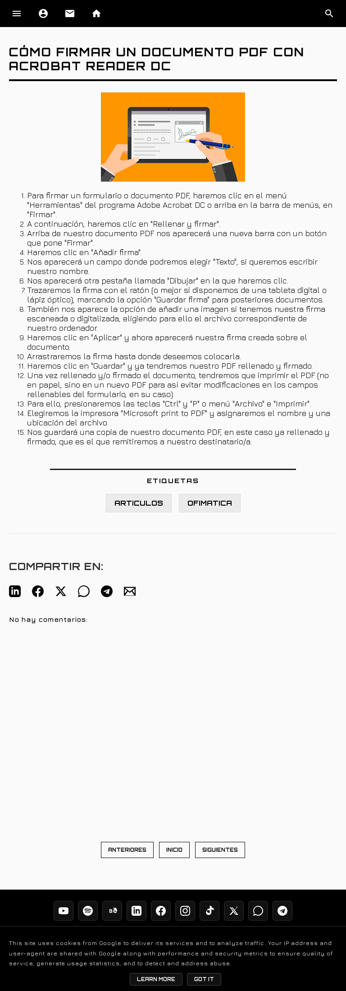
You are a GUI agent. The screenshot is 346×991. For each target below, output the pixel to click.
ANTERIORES (127, 850)
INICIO (174, 850)
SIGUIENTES (220, 850)
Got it (204, 979)
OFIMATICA (209, 503)
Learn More (156, 979)
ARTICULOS (138, 503)
